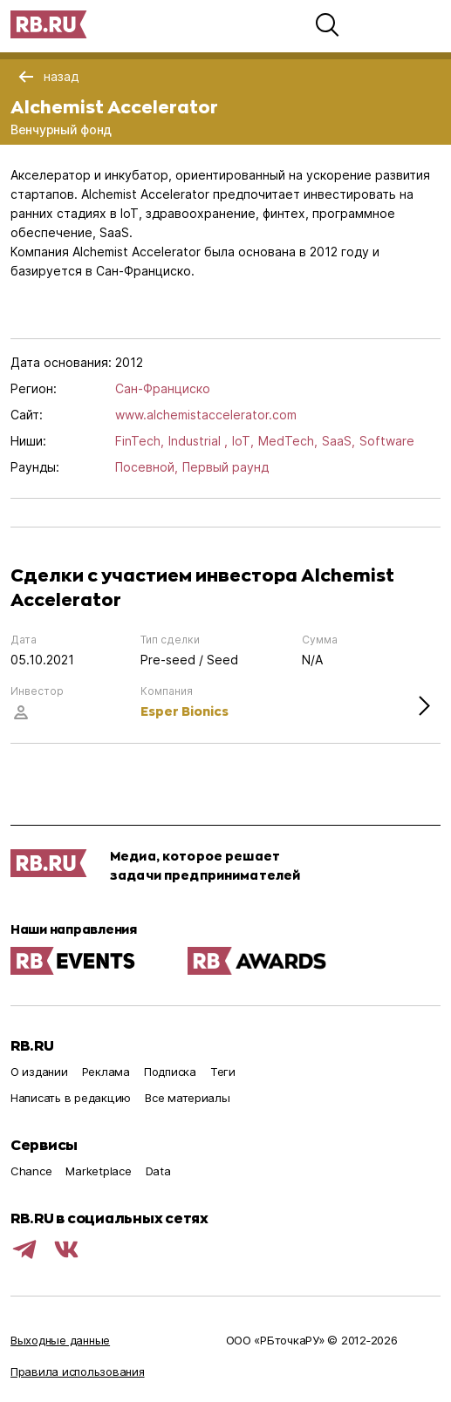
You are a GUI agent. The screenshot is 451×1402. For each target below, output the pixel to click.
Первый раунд (225, 466)
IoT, (243, 440)
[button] (327, 24)
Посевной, (146, 466)
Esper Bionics (184, 711)
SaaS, (338, 440)
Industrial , (198, 440)
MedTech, (288, 440)
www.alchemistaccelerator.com (206, 414)
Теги (223, 1072)
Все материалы (187, 1098)
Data (158, 1171)
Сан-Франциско (162, 388)
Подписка (170, 1072)
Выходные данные (60, 1340)
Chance (30, 1171)
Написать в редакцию (70, 1098)
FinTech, (139, 440)
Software (386, 440)
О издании (39, 1072)
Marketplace (98, 1171)
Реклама (106, 1072)
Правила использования (77, 1371)
